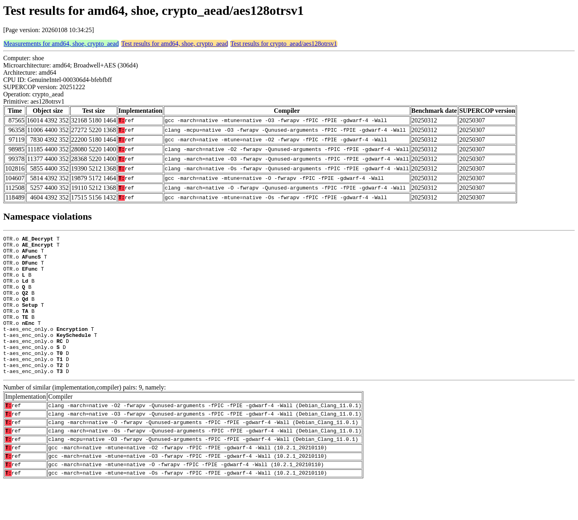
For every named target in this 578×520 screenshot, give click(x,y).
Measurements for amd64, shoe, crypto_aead (61, 43)
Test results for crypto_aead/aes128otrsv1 (283, 43)
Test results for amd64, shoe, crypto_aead (174, 43)
